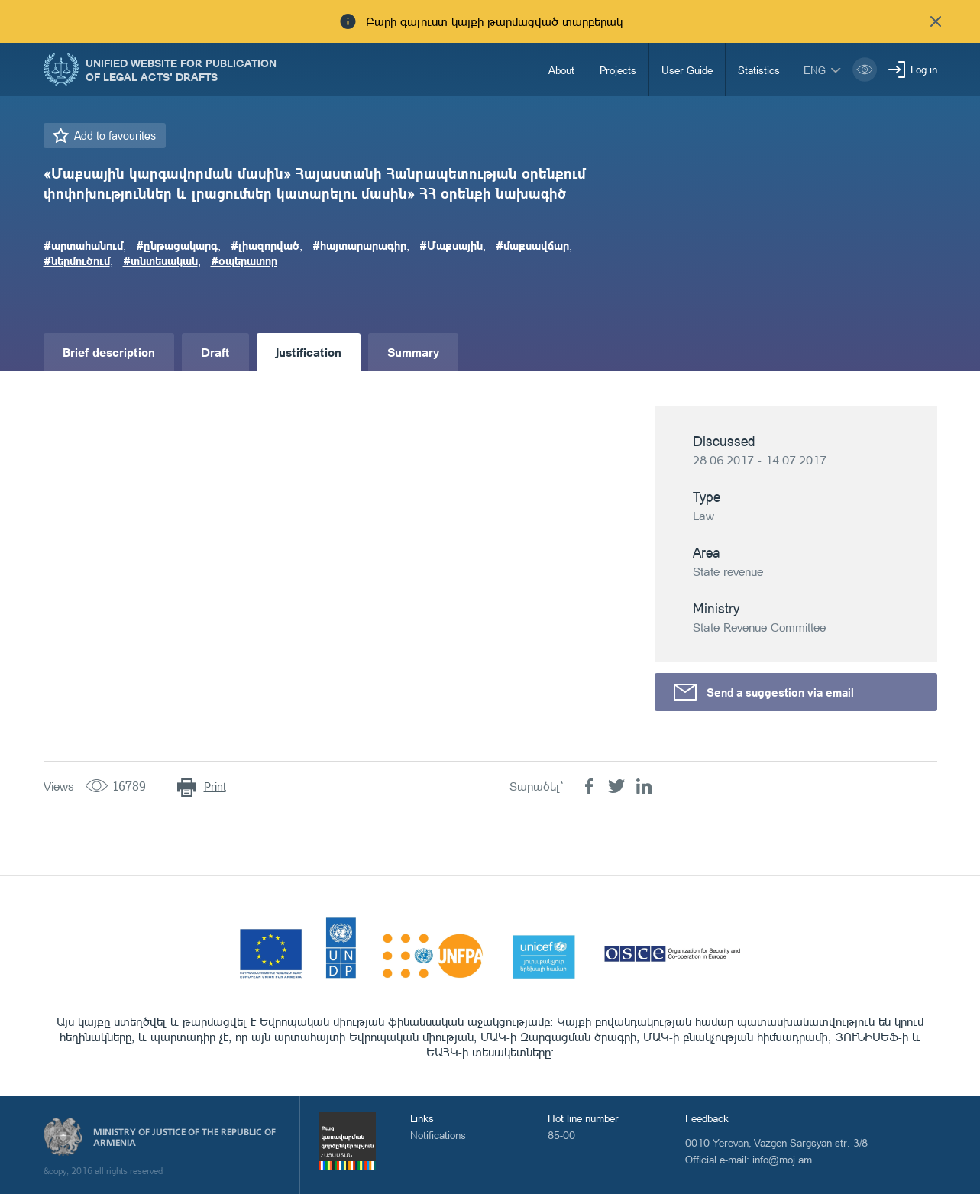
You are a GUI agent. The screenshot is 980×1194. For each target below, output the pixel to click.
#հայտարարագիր (359, 245)
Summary (413, 352)
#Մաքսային (451, 245)
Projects (618, 69)
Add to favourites (115, 135)
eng (815, 69)
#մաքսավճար (532, 245)
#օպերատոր (244, 260)
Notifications (438, 1134)
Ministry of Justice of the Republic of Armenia (184, 1137)
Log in (923, 69)
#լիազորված (265, 245)
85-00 (561, 1134)
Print (215, 786)
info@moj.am (782, 1159)
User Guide (687, 69)
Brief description (109, 352)
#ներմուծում (77, 260)
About (561, 69)
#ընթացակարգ (177, 245)
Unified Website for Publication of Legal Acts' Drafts (181, 69)
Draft (215, 352)
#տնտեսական (160, 260)
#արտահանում (83, 245)
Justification (308, 352)
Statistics (759, 69)
